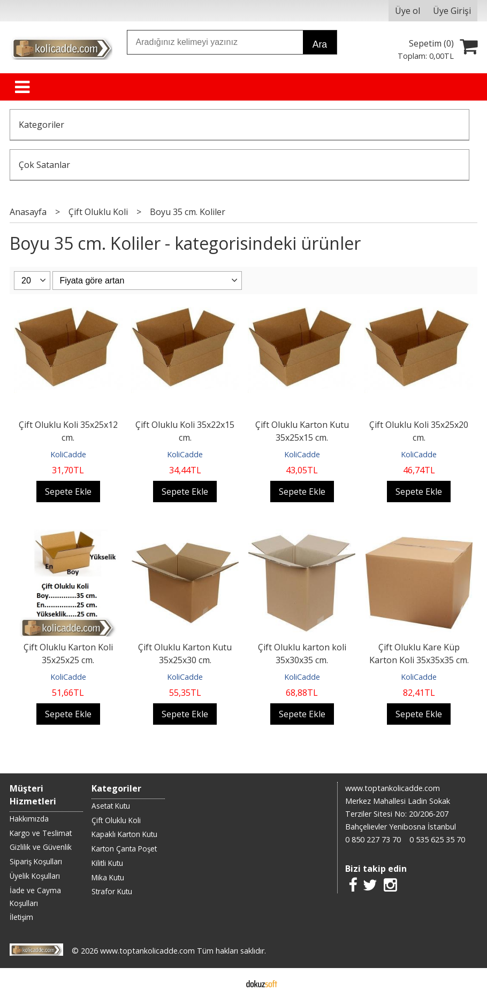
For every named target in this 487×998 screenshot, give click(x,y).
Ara (320, 44)
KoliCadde (68, 454)
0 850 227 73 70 (373, 839)
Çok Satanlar (44, 165)
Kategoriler (41, 124)
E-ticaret (227, 983)
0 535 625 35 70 (437, 839)
